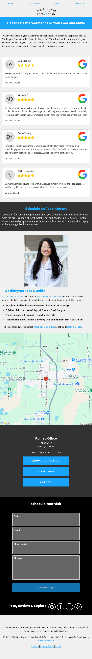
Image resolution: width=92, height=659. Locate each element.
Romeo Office (46, 438)
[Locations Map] (46, 379)
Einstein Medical (46, 640)
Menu (10, 3)
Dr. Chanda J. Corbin (12, 296)
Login (58, 646)
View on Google (12, 82)
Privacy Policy (47, 646)
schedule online (47, 221)
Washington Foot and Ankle (50, 296)
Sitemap (35, 646)
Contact (79, 3)
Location (34, 3)
